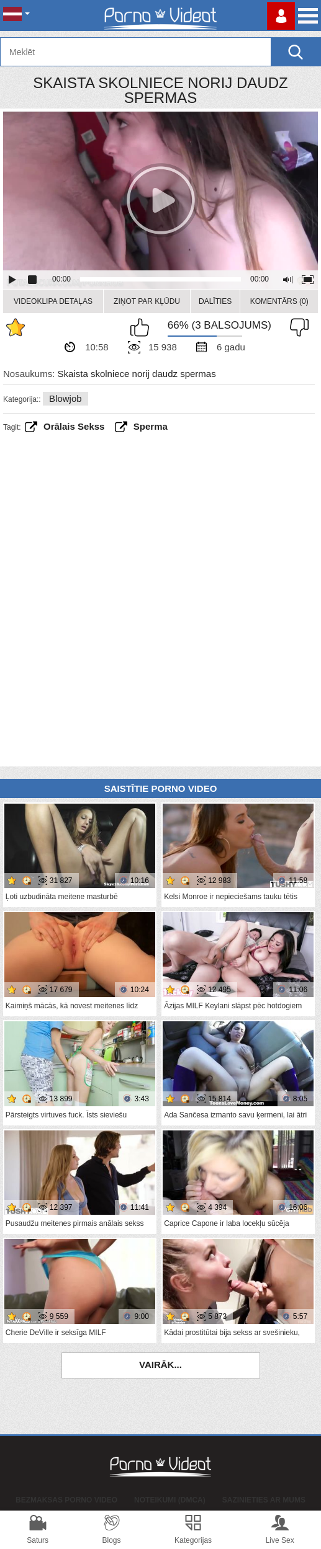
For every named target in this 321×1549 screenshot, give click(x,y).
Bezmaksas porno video (66, 1500)
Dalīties (215, 301)
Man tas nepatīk (296, 327)
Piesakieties (281, 16)
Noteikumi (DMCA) (170, 1500)
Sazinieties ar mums (263, 1500)
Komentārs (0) (279, 301)
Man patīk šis (142, 327)
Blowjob (65, 398)
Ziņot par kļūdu (147, 301)
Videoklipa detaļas (53, 301)
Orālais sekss (73, 426)
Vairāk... (160, 1364)
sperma (150, 426)
